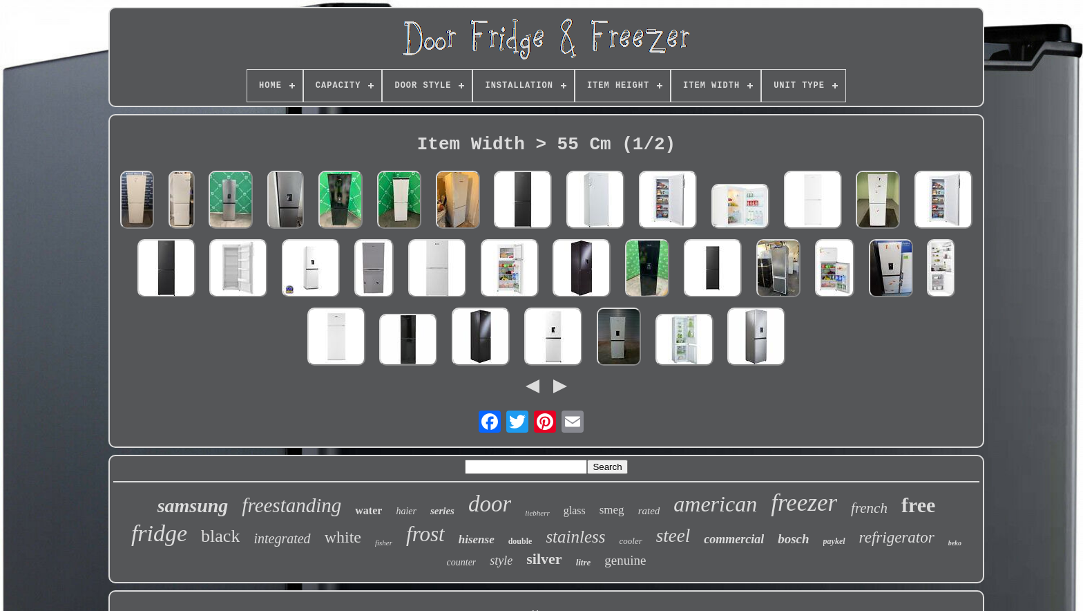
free (918, 505)
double (520, 541)
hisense (477, 539)
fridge (159, 533)
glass (575, 510)
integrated (281, 538)
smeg (612, 509)
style (501, 560)
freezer (804, 502)
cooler (631, 541)
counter (462, 562)
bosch (793, 539)
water (368, 510)
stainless (575, 536)
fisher (383, 542)
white (343, 537)
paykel (834, 541)
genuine (625, 560)
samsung (193, 505)
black (220, 536)
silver (544, 558)
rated (649, 510)
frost (425, 534)
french (869, 508)
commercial (734, 539)
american (715, 503)
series (442, 510)
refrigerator (897, 537)
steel (673, 535)
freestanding (291, 505)
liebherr (537, 513)
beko (954, 543)
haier (406, 511)
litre (583, 562)
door (489, 503)
